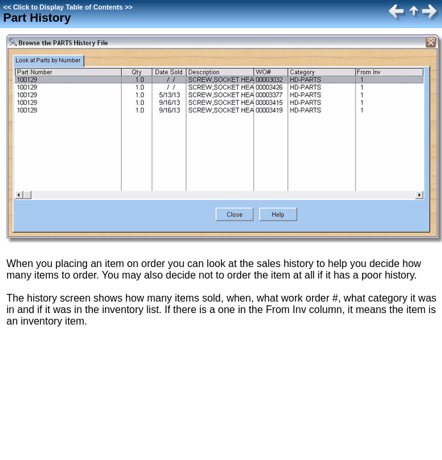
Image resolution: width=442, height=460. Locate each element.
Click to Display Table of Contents (68, 7)
